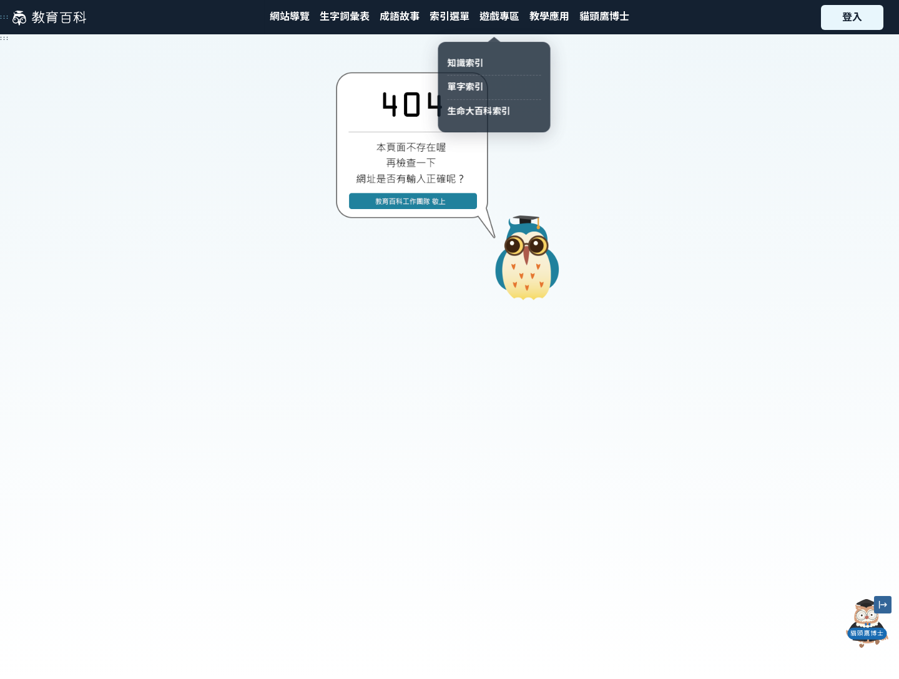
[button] (449, 17)
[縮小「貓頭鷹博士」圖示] (883, 604)
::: (4, 17)
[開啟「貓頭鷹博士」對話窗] (867, 623)
